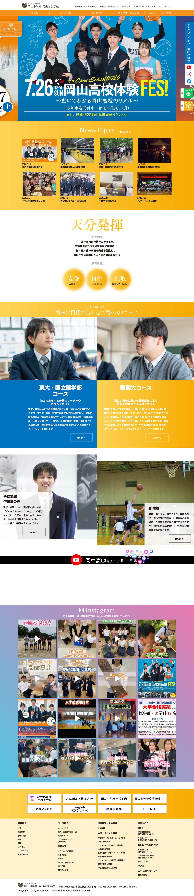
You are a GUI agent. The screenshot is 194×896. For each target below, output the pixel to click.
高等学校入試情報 (105, 864)
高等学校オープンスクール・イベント (112, 853)
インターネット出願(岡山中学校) (110, 845)
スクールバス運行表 (65, 851)
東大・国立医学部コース (67, 832)
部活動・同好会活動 (65, 862)
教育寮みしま (63, 870)
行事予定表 (62, 855)
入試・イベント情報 (107, 833)
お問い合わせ (23, 854)
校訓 (19, 828)
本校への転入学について (147, 871)
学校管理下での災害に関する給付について (146, 856)
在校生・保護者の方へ (148, 845)
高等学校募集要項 (105, 856)
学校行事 (61, 866)
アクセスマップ (165, 7)
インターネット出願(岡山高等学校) (111, 860)
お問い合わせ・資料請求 (145, 7)
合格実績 (101, 828)
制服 (19, 843)
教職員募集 (142, 875)
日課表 (60, 859)
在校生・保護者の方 (109, 7)
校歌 (19, 839)
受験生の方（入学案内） (86, 7)
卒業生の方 (126, 7)
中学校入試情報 (104, 849)
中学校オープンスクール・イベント (111, 838)
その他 (141, 866)
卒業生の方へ (144, 823)
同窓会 (140, 828)
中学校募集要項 (104, 841)
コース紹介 (63, 823)
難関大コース (63, 836)
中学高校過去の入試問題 (107, 868)
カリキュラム (63, 828)
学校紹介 (22, 823)
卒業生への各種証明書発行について (147, 839)
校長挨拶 (21, 832)
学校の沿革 (22, 836)
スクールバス (23, 850)
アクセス (21, 847)
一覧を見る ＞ (124, 131)
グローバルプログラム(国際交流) (66, 840)
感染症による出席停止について (145, 851)
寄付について (143, 861)
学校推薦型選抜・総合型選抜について (146, 833)
